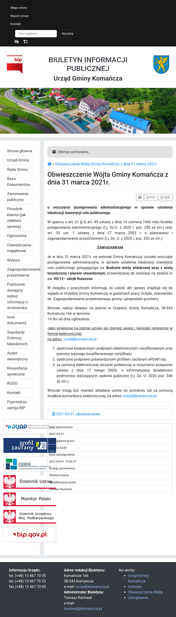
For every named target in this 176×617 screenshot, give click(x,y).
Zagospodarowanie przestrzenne (20, 272)
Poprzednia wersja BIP (17, 405)
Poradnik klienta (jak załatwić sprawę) (16, 218)
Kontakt (16, 24)
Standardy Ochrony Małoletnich (17, 338)
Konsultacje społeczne (17, 371)
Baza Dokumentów (18, 181)
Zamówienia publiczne (17, 196)
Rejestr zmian (20, 16)
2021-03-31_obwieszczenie (76, 414)
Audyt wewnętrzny (17, 356)
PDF (151, 197)
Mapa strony (19, 7)
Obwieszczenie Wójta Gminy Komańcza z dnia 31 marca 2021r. (106, 164)
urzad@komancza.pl (79, 339)
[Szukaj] (36, 33)
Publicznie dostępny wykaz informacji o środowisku (17, 296)
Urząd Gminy (18, 160)
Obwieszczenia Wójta (145, 592)
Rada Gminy (17, 169)
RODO (12, 383)
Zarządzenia (138, 597)
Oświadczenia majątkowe (19, 248)
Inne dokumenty (16, 320)
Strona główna (19, 151)
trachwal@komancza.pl (83, 608)
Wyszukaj (67, 33)
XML (165, 197)
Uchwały (135, 586)
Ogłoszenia (16, 235)
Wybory (13, 260)
